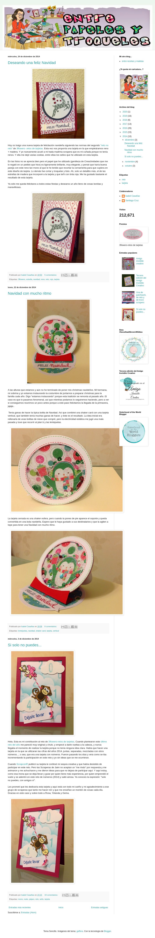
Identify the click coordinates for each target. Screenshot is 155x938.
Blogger (107, 931)
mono (20, 899)
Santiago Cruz (132, 200)
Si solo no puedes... (24, 645)
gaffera (79, 931)
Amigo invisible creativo (140, 261)
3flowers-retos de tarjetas (61, 741)
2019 (125, 116)
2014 (125, 136)
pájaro (31, 899)
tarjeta (56, 279)
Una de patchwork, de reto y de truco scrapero (141, 297)
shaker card (40, 631)
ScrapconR (22, 764)
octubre (129, 166)
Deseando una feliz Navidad (32, 62)
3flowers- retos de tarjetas (29, 148)
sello (42, 899)
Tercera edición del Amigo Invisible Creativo (141, 280)
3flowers (21, 279)
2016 (125, 128)
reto (47, 279)
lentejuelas (22, 631)
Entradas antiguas (99, 907)
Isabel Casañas (132, 196)
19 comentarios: (51, 895)
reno (43, 279)
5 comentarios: (50, 275)
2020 (125, 112)
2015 (125, 132)
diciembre (130, 140)
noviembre (130, 161)
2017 (125, 124)
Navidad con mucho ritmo (29, 293)
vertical (56, 631)
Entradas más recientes (20, 907)
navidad (36, 279)
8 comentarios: (50, 626)
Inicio (61, 907)
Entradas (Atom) (28, 912)
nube (26, 899)
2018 (125, 120)
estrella (29, 279)
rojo (51, 279)
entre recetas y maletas (133, 61)
